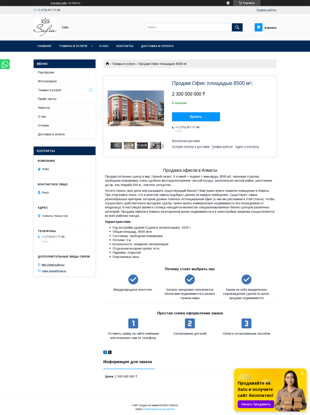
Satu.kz (173, 405)
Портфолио (46, 72)
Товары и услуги (73, 46)
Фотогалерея (47, 81)
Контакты (124, 46)
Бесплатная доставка (186, 140)
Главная (44, 46)
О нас (104, 46)
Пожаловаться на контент (159, 409)
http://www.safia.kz (53, 264)
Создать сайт (59, 3)
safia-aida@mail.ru (54, 270)
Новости (44, 107)
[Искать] (237, 27)
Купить (196, 117)
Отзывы (43, 125)
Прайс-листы (47, 99)
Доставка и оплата (157, 46)
